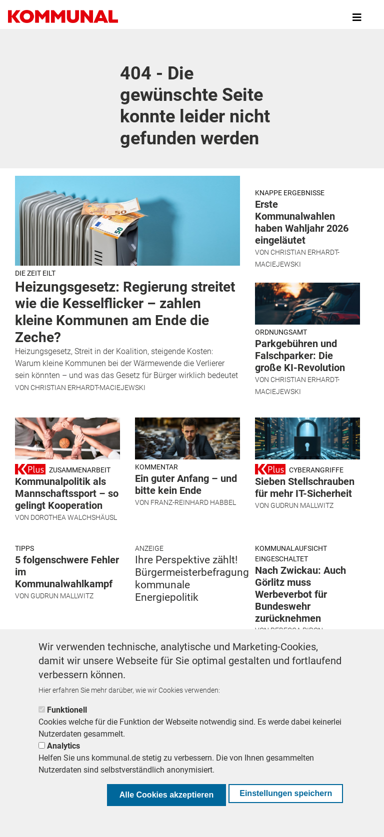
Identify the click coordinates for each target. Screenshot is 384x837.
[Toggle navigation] (357, 17)
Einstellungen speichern (286, 793)
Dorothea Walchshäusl (73, 550)
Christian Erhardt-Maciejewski (88, 388)
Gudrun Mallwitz (302, 538)
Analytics (63, 746)
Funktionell (67, 710)
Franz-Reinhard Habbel (193, 535)
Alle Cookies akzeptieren (167, 795)
